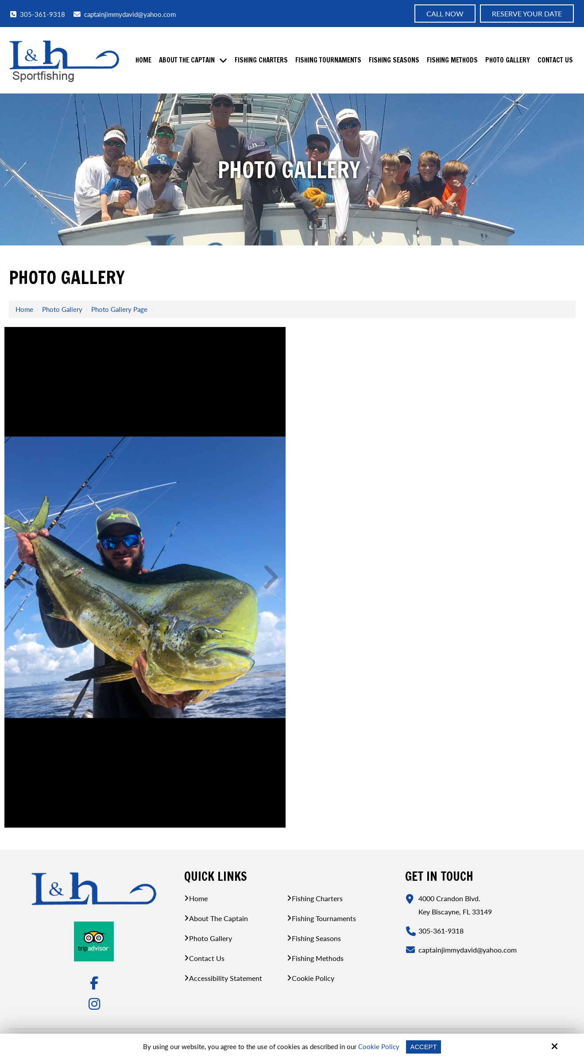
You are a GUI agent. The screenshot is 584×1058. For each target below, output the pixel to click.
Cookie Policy (378, 1046)
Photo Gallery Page (119, 309)
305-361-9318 (37, 14)
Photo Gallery (62, 309)
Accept (423, 1046)
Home (24, 309)
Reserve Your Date (527, 13)
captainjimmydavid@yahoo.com (124, 14)
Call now (445, 13)
